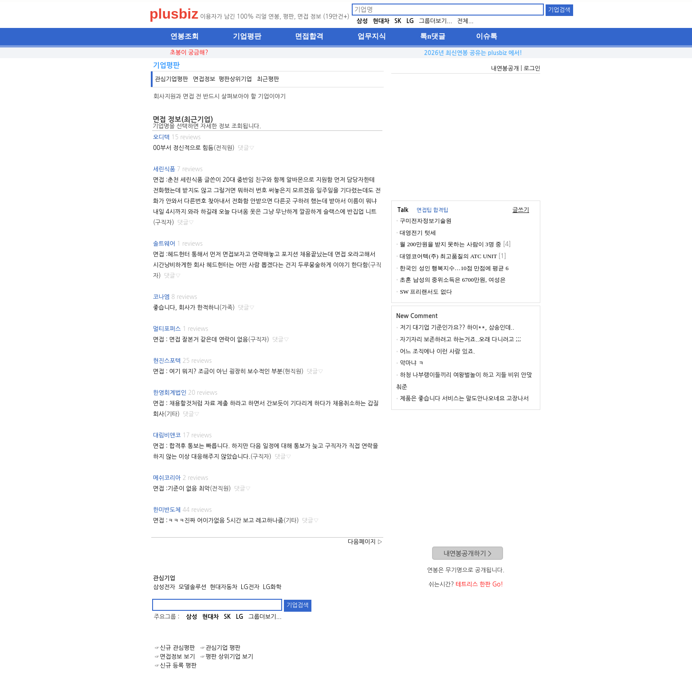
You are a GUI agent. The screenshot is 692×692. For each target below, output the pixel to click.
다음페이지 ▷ (365, 542)
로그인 (531, 68)
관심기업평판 (171, 79)
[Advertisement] (465, 136)
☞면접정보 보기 (174, 657)
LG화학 (272, 587)
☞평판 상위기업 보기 (226, 657)
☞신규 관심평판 (174, 648)
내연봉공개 (505, 68)
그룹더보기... (435, 21)
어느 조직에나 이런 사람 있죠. (437, 351)
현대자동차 (224, 587)
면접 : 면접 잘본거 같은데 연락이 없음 (200, 339)
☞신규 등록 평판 (175, 665)
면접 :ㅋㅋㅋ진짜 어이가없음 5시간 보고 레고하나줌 (218, 520)
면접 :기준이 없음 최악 (181, 488)
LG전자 (250, 587)
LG (410, 21)
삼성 (362, 21)
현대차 (381, 21)
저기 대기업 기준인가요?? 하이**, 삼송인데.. (457, 327)
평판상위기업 (235, 79)
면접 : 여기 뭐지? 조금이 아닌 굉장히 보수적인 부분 (218, 371)
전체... (465, 21)
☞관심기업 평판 (220, 648)
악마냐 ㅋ (412, 363)
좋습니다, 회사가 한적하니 (186, 308)
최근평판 (268, 79)
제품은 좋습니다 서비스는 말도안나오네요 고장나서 (464, 398)
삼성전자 (164, 587)
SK (397, 21)
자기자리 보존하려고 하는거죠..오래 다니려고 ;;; (460, 339)
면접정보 (204, 79)
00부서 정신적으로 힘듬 (183, 148)
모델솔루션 (193, 587)
